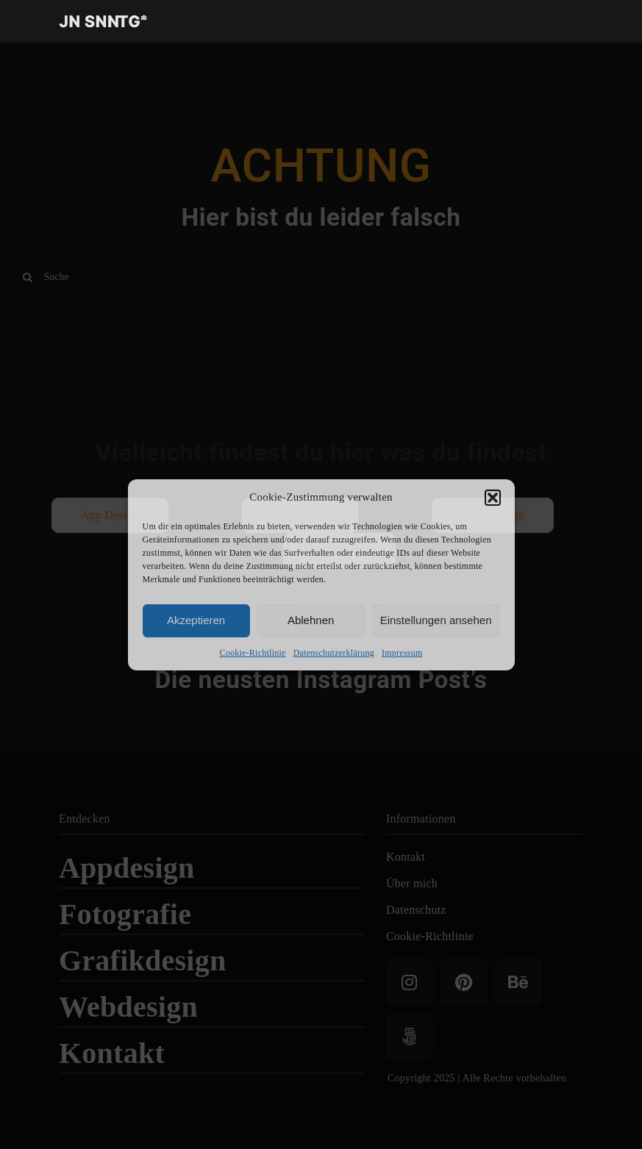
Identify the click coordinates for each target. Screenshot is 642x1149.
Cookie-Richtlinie (252, 653)
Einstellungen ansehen (436, 620)
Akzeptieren (196, 620)
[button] (492, 497)
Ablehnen (311, 620)
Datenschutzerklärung (333, 653)
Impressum (402, 653)
